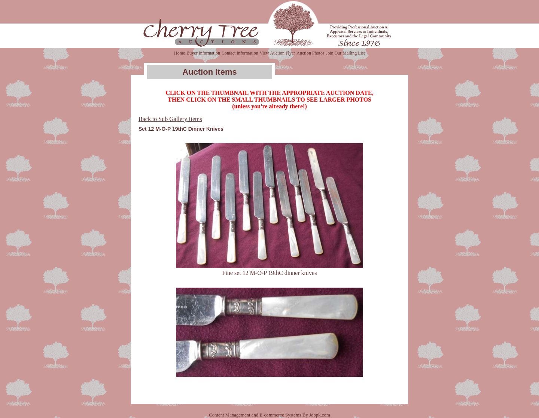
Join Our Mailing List (345, 53)
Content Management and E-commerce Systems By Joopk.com (269, 415)
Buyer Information (203, 53)
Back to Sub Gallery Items (170, 119)
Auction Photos (310, 53)
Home (179, 53)
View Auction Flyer (277, 53)
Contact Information (240, 53)
